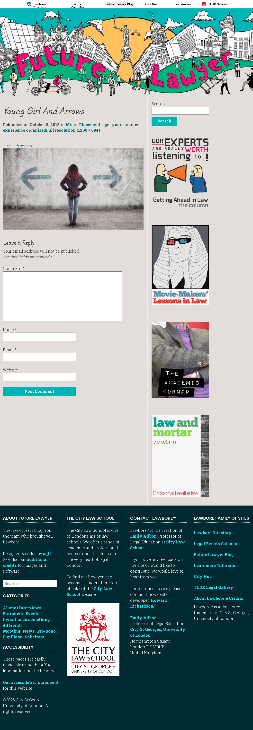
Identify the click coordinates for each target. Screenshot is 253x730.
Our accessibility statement (31, 682)
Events (32, 613)
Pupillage (12, 636)
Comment (13, 268)
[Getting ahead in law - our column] (180, 172)
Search (158, 103)
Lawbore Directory (213, 532)
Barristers (13, 613)
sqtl (47, 553)
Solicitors (34, 636)
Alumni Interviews (22, 607)
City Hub (203, 576)
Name (10, 329)
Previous (17, 145)
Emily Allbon (143, 536)
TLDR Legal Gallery (213, 587)
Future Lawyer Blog (214, 554)
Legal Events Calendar (216, 543)
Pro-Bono (46, 631)
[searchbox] (30, 583)
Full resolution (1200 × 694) (73, 130)
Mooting (11, 631)
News (29, 631)
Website (10, 369)
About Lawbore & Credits (218, 598)
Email (9, 349)
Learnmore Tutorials (214, 565)
